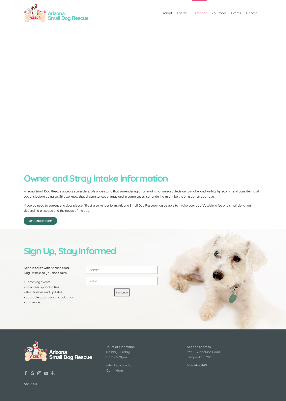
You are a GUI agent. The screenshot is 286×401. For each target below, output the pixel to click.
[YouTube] (46, 373)
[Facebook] (26, 373)
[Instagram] (39, 373)
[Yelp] (53, 373)
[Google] (32, 373)
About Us (30, 384)
